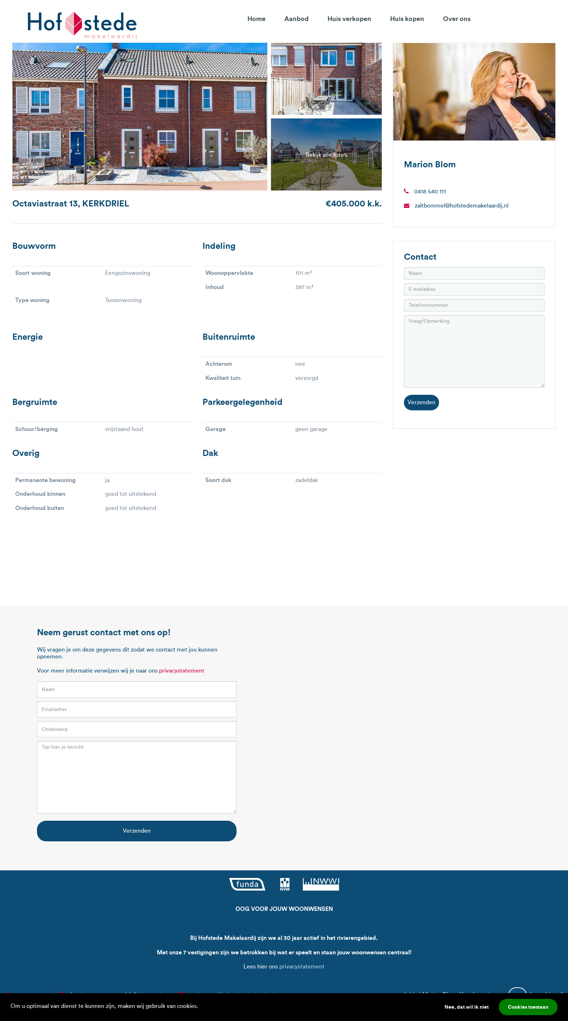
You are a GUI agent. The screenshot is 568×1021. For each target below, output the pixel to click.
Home (256, 18)
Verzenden (421, 402)
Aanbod (296, 18)
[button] (201, 1007)
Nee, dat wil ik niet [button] (466, 1007)
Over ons (457, 18)
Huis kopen (407, 18)
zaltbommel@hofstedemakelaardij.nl (462, 205)
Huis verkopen (349, 18)
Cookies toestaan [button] (528, 1007)
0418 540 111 (430, 191)
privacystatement (181, 670)
